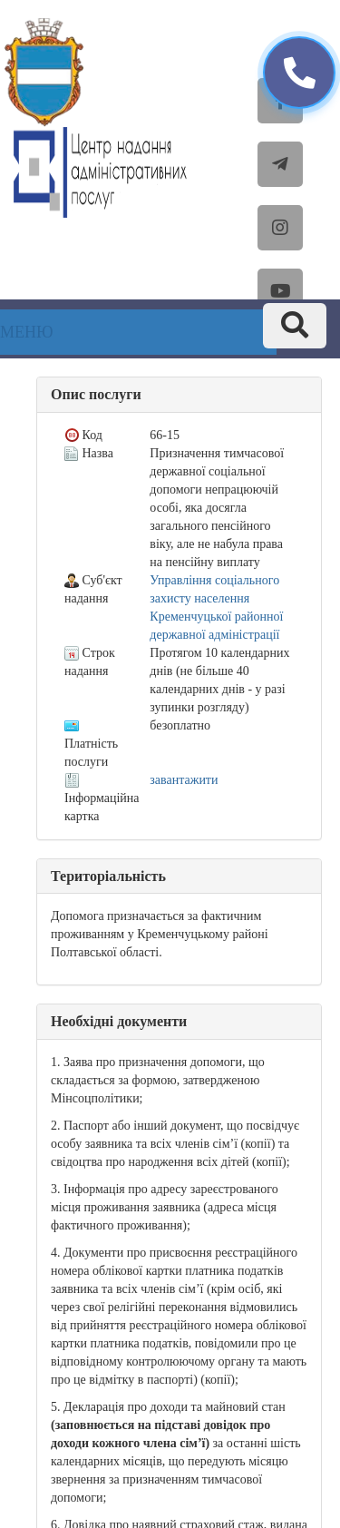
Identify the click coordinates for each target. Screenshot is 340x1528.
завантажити (184, 780)
